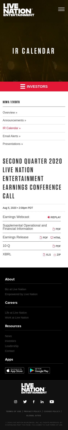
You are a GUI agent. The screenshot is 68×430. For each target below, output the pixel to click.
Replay (54, 217)
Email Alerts (10, 136)
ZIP (57, 254)
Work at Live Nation (17, 317)
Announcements (13, 120)
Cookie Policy (52, 411)
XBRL (7, 254)
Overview (9, 112)
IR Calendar (10, 128)
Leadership (11, 345)
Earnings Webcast (16, 217)
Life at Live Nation (16, 312)
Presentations (11, 143)
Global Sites (33, 416)
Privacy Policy (32, 411)
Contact (10, 350)
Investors (34, 86)
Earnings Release (15, 237)
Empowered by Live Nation (21, 294)
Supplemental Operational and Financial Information (25, 227)
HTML (56, 237)
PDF (56, 229)
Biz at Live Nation (15, 289)
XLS (47, 254)
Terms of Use (13, 411)
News (8, 336)
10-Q (6, 246)
